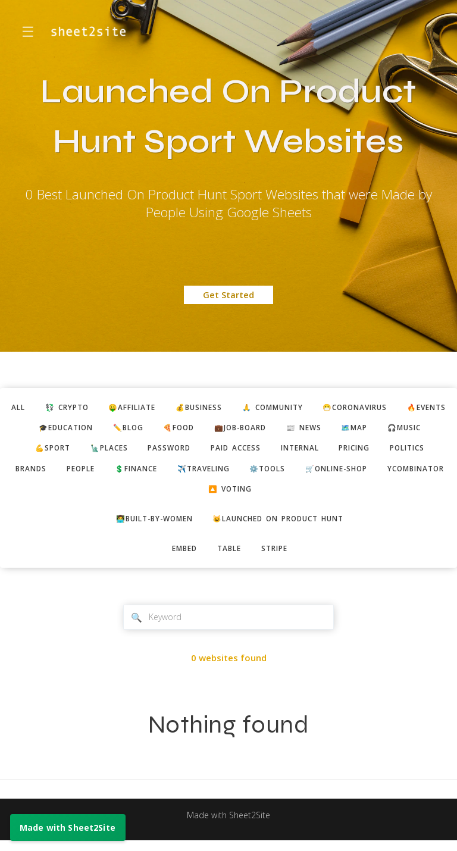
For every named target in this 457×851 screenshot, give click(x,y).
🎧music (38, 451)
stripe (278, 556)
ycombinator (240, 494)
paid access (293, 451)
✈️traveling (317, 472)
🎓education (113, 429)
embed (181, 556)
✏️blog (180, 429)
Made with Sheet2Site (228, 825)
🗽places (157, 451)
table (230, 556)
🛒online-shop (153, 494)
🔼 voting (316, 494)
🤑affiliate (155, 407)
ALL (31, 407)
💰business (227, 407)
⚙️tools (387, 472)
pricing (422, 451)
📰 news (371, 429)
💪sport (97, 451)
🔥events (41, 429)
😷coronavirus (398, 407)
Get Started (228, 295)
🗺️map (425, 429)
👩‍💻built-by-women (147, 525)
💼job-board (302, 429)
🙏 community (308, 407)
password (222, 451)
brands (130, 472)
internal (363, 451)
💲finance (244, 472)
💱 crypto (84, 407)
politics (73, 472)
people (184, 472)
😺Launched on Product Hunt (283, 525)
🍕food (235, 429)
